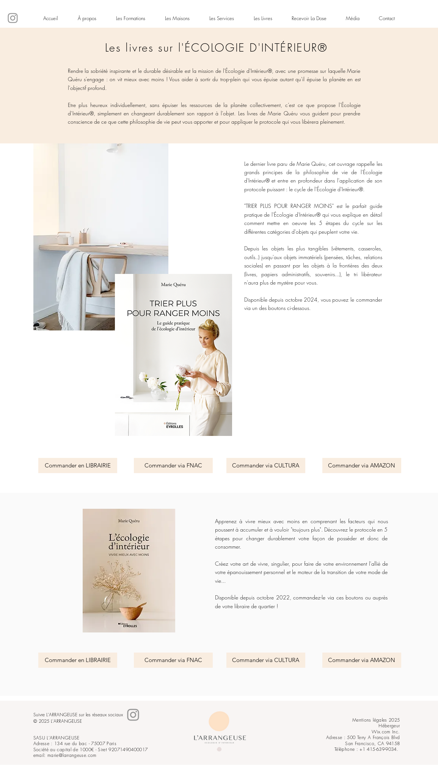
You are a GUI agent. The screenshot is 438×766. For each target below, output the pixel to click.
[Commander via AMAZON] (361, 465)
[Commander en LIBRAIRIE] (77, 465)
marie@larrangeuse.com (72, 755)
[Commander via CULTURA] (265, 465)
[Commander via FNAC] (173, 465)
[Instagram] (12, 18)
